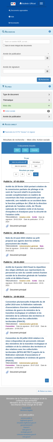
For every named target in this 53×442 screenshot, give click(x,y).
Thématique (8, 100)
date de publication (18, 162)
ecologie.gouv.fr (26, 432)
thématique (36, 162)
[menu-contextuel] (4, 45)
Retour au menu (45, 391)
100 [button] (36, 174)
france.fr (26, 427)
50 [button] (29, 174)
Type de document (11, 94)
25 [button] (22, 174)
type (36, 166)
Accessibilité (26, 408)
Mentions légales (26, 410)
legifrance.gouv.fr (26, 420)
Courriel (34, 150)
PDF (17, 150)
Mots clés (7, 106)
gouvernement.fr (26, 425)
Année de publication (12, 116)
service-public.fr (26, 418)
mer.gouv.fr (26, 437)
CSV (25, 150)
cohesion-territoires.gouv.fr (26, 434)
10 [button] (16, 174)
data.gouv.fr (26, 430)
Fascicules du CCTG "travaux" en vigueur (19, 132)
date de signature (20, 166)
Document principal (17, 226)
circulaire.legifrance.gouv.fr (26, 423)
